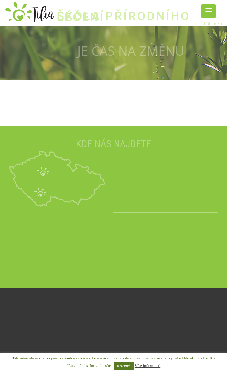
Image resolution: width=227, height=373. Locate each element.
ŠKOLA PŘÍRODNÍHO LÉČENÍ (123, 16)
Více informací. (147, 366)
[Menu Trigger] (208, 11)
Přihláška (213, 23)
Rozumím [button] (123, 366)
